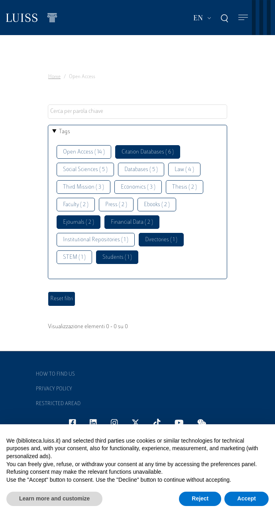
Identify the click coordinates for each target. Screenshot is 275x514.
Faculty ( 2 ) (75, 205)
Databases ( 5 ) (141, 170)
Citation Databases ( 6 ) (148, 152)
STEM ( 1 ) (74, 257)
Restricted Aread (58, 404)
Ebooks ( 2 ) (157, 205)
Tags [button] (64, 132)
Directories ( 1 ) (161, 240)
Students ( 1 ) (117, 257)
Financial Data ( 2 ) (132, 222)
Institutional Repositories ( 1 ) (95, 240)
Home (54, 77)
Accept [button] (246, 498)
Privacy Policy (54, 389)
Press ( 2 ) (116, 205)
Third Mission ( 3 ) (83, 187)
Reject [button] (200, 498)
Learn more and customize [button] (54, 498)
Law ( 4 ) (184, 170)
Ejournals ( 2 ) (78, 222)
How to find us (55, 374)
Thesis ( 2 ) (184, 187)
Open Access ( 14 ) (84, 152)
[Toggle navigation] (243, 18)
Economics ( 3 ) (138, 187)
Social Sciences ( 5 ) (85, 170)
